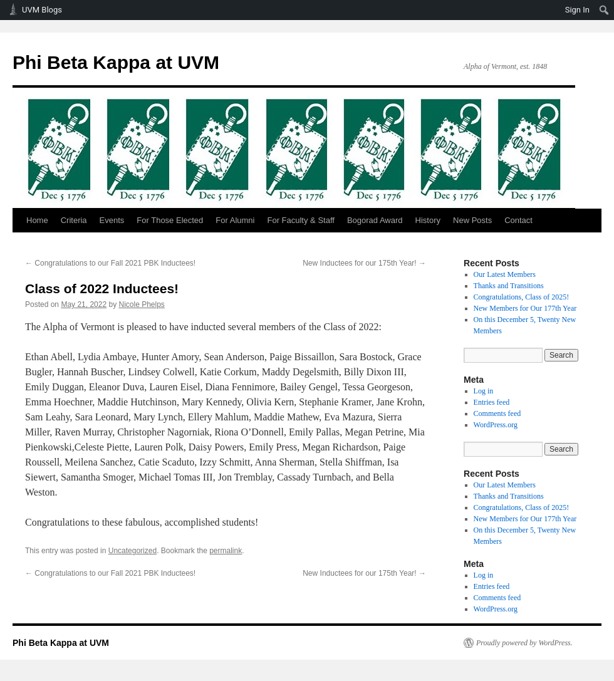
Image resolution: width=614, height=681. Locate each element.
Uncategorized (132, 550)
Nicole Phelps (141, 304)
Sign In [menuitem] (577, 9)
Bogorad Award (375, 220)
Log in (484, 391)
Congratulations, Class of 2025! (522, 297)
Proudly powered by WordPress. (524, 642)
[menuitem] (604, 10)
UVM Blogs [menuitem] (42, 9)
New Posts (472, 220)
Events (112, 220)
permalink (225, 550)
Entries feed (492, 402)
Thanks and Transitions (509, 285)
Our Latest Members (505, 274)
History (427, 220)
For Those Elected (170, 220)
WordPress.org (496, 424)
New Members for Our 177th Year (525, 308)
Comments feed (497, 413)
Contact (518, 220)
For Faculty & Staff (300, 220)
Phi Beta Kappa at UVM (116, 62)
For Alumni (235, 220)
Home (37, 220)
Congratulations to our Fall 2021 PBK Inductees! (110, 263)
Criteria (74, 220)
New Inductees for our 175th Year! (364, 263)
